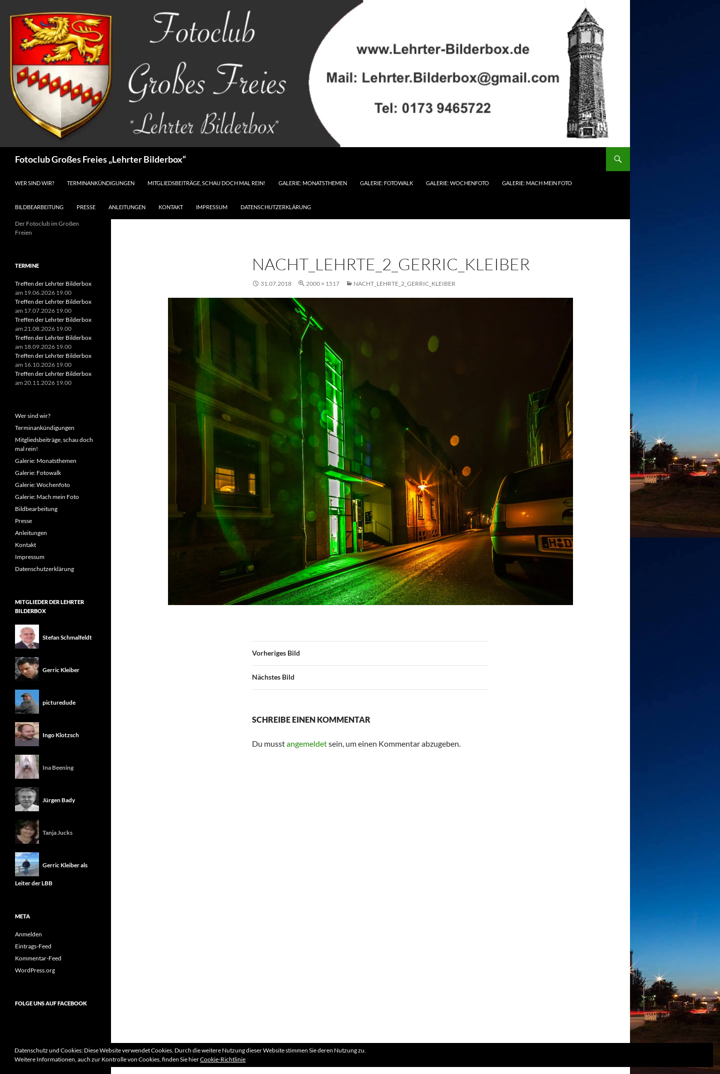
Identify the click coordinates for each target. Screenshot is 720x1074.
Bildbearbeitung (39, 207)
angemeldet (306, 743)
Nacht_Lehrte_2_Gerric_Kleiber (405, 283)
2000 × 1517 (323, 283)
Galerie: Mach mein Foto (537, 183)
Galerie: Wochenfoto (457, 183)
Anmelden (28, 934)
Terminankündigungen (100, 183)
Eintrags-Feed (33, 946)
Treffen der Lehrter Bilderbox (53, 283)
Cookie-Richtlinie (223, 1059)
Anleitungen (127, 207)
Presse (86, 207)
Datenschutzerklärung (275, 207)
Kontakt (170, 207)
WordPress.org (35, 970)
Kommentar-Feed (38, 958)
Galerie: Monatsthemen (312, 183)
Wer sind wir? (34, 183)
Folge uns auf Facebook (51, 1003)
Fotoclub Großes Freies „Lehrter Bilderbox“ (100, 159)
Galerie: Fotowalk (386, 183)
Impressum (212, 207)
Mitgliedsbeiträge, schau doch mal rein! (207, 183)
